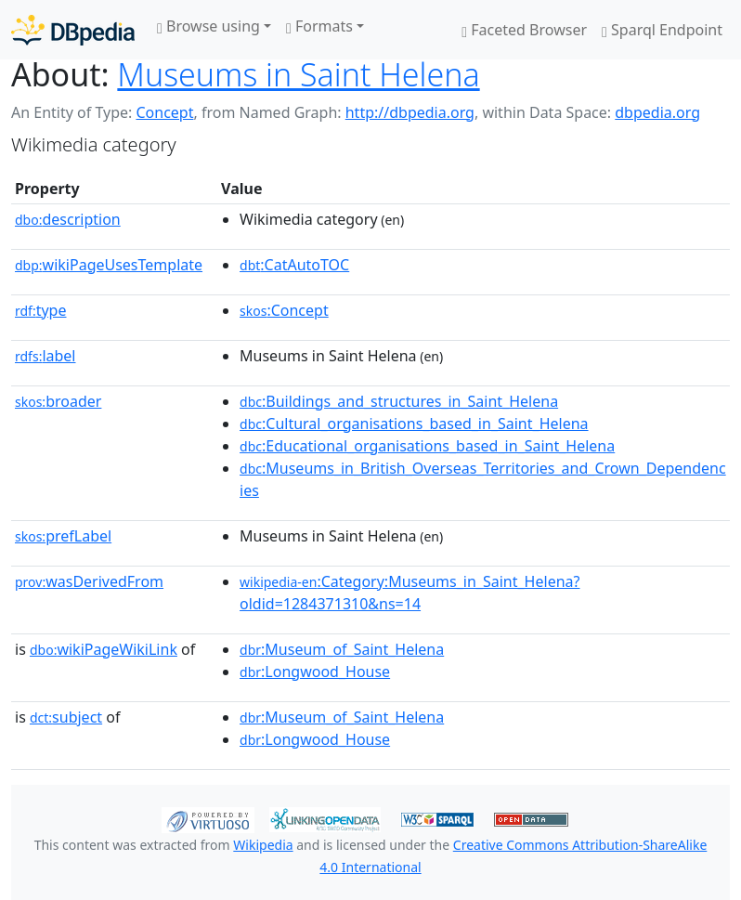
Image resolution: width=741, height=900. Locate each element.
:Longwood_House (315, 671)
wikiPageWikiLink (103, 649)
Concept (164, 112)
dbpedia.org (657, 112)
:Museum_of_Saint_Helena (342, 649)
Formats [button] (319, 26)
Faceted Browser (524, 30)
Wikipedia (262, 845)
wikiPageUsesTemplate (108, 264)
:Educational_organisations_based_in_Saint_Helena (427, 446)
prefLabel (63, 536)
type (41, 310)
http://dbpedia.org (409, 112)
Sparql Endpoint (662, 30)
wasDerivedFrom (89, 581)
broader (58, 401)
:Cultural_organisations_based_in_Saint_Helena (414, 423)
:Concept (284, 310)
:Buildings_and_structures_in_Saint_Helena (399, 401)
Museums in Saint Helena (298, 74)
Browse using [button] (208, 26)
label (45, 356)
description (68, 219)
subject (66, 717)
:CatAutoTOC (294, 264)
